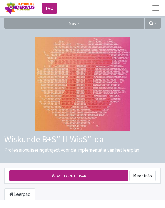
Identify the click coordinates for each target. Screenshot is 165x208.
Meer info (142, 176)
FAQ (50, 8)
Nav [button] (72, 23)
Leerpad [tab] (19, 194)
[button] (153, 23)
